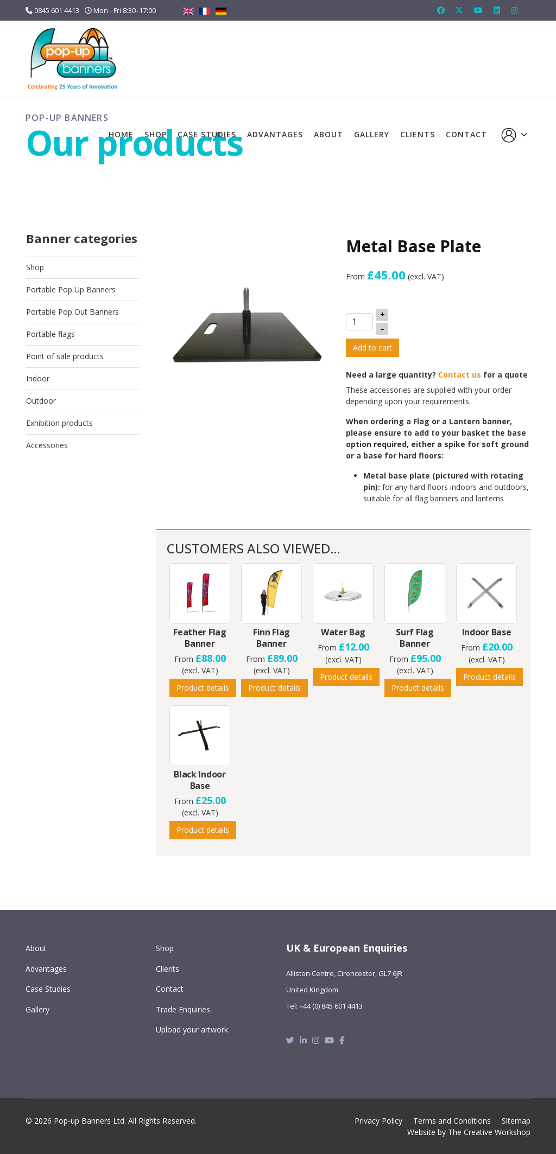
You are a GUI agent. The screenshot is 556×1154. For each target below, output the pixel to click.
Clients (417, 134)
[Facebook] (441, 10)
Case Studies (207, 134)
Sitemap (516, 1120)
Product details (202, 688)
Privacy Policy (378, 1120)
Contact (466, 134)
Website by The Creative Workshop (468, 1132)
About (328, 134)
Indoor (37, 378)
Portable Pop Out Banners (72, 312)
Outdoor (41, 401)
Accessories (47, 445)
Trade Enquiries (183, 1009)
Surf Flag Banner (414, 637)
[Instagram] (514, 10)
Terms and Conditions (452, 1120)
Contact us (459, 374)
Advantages (275, 134)
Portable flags (50, 334)
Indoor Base (486, 632)
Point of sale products (65, 356)
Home (121, 134)
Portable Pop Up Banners (71, 289)
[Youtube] (478, 10)
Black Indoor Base (199, 780)
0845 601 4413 (56, 10)
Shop (155, 134)
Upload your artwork (192, 1029)
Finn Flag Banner (271, 637)
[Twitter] (459, 10)
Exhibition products (59, 423)
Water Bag (343, 632)
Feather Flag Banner (199, 637)
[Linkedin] (497, 10)
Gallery (371, 134)
